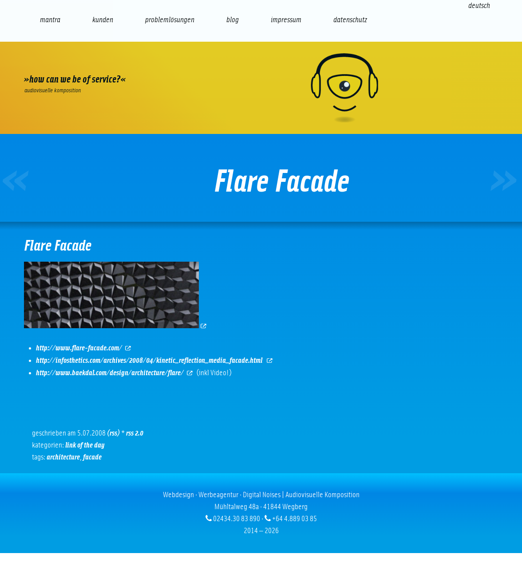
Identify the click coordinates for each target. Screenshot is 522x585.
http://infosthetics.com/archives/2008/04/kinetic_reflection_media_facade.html (154, 361)
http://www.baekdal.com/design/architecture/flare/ (115, 373)
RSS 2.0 (134, 433)
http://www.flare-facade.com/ (84, 348)
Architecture (63, 457)
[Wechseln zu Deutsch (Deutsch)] (479, 6)
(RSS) (113, 433)
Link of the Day (85, 445)
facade (92, 457)
